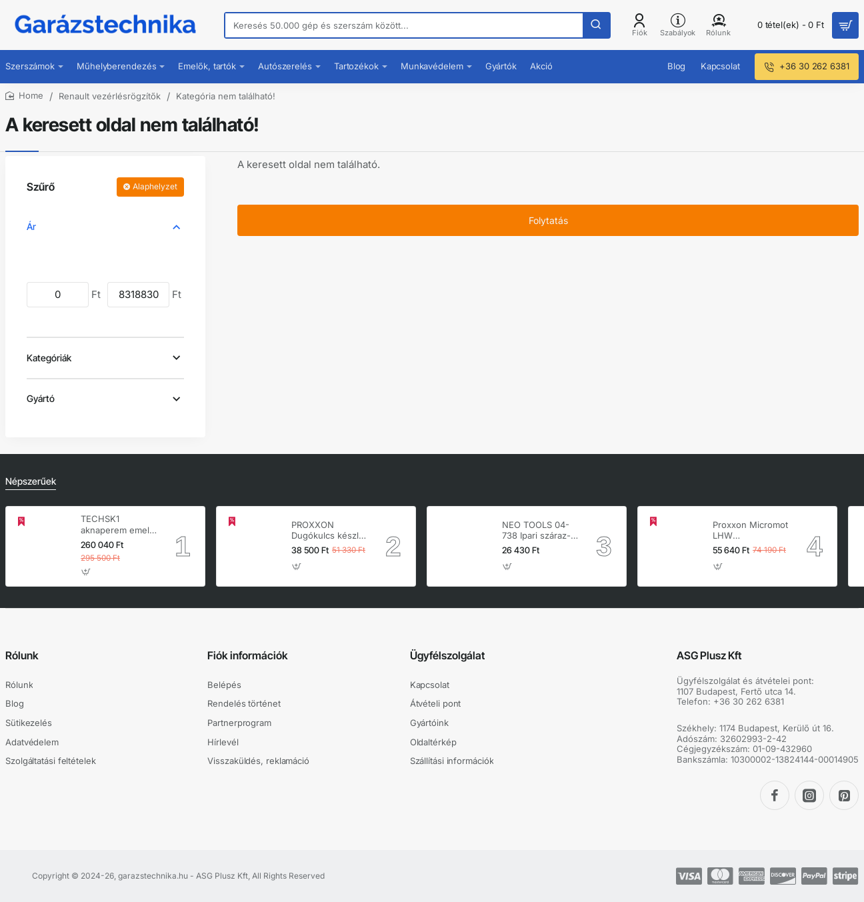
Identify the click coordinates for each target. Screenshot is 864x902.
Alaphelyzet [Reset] (155, 186)
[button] (86, 572)
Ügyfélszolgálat (447, 655)
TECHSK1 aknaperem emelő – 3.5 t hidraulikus (118, 525)
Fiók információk (247, 655)
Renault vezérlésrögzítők (110, 96)
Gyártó (41, 398)
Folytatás (548, 220)
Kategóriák (49, 357)
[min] (58, 294)
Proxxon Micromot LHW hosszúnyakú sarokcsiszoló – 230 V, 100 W (750, 531)
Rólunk (22, 655)
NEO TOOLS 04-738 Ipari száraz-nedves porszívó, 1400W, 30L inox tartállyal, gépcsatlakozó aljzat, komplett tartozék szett (537, 531)
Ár (31, 226)
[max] (138, 294)
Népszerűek (30, 481)
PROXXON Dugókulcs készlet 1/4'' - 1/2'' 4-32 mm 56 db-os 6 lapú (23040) (329, 531)
